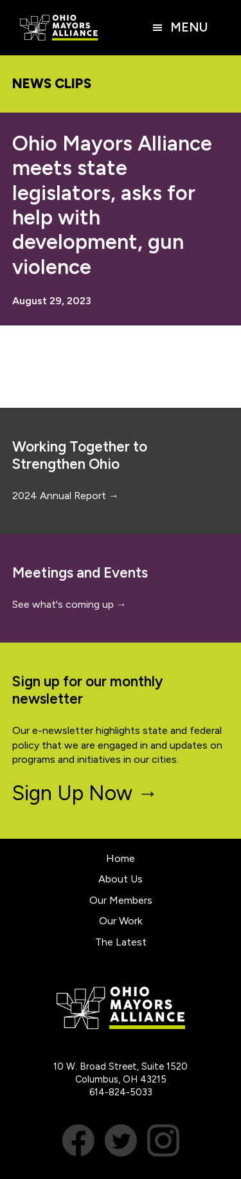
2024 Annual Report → (65, 495)
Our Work (120, 921)
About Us (120, 879)
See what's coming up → (69, 604)
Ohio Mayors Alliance (59, 27)
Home (120, 858)
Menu (189, 27)
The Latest (121, 942)
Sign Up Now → (85, 793)
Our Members (120, 900)
